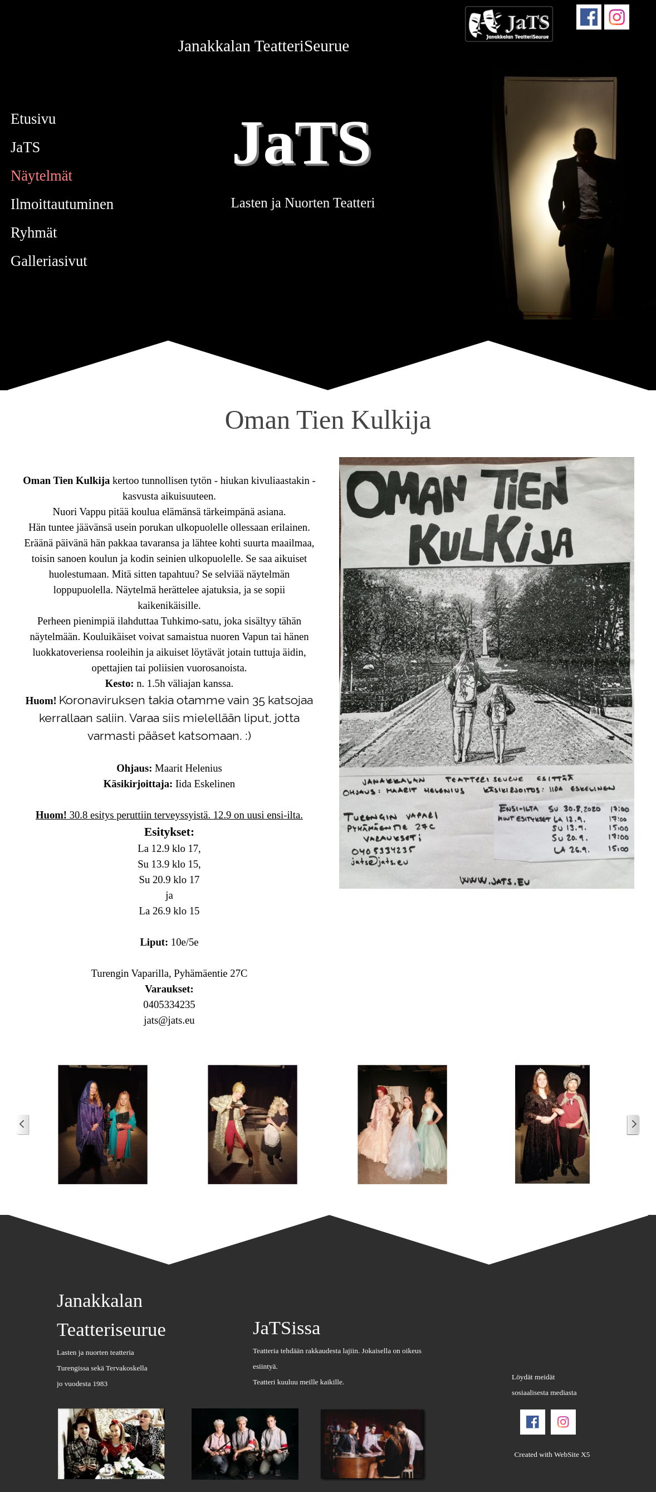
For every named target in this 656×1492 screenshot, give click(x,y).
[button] (103, 1124)
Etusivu (33, 118)
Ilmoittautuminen (62, 204)
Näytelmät (41, 175)
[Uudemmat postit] (23, 1124)
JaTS (301, 142)
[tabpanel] (263, 45)
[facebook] (588, 17)
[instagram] (616, 17)
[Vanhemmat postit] (633, 1124)
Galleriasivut (49, 261)
